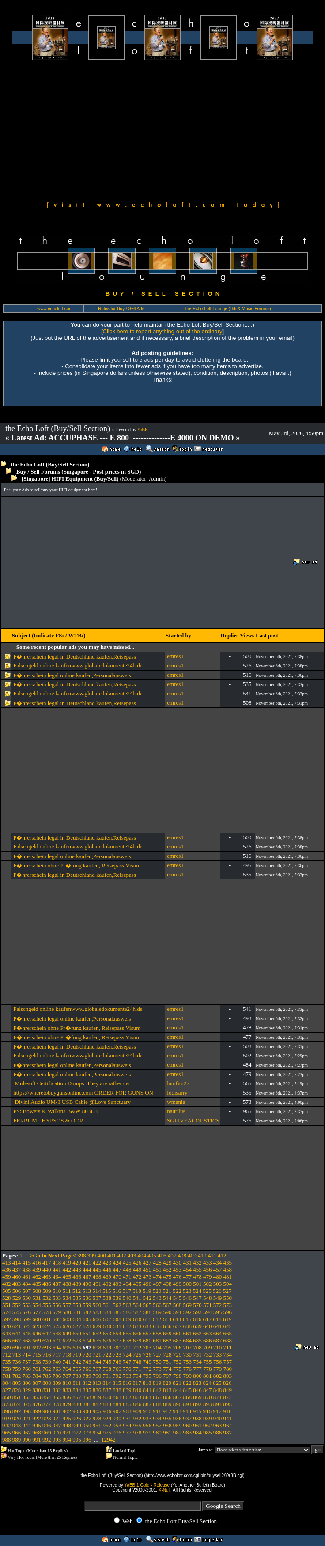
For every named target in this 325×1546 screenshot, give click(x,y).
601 (46, 1319)
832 (57, 1390)
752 (177, 1361)
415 (27, 1262)
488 (67, 1283)
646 (36, 1333)
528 (6, 1298)
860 (107, 1397)
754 (197, 1361)
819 (157, 1383)
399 (91, 1255)
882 (97, 1404)
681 (157, 1340)
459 (6, 1276)
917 (217, 1411)
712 (6, 1354)
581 (76, 1312)
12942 (108, 1439)
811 (76, 1383)
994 (67, 1439)
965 (6, 1432)
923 (46, 1418)
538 (107, 1298)
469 (107, 1276)
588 (147, 1312)
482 (6, 1283)
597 (6, 1319)
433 (207, 1262)
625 (57, 1326)
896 (6, 1411)
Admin (157, 478)
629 (97, 1326)
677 (117, 1340)
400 (102, 1255)
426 (137, 1262)
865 (157, 1397)
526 (217, 1291)
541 (137, 1298)
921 (27, 1418)
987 (227, 1432)
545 (177, 1298)
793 (127, 1376)
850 (6, 1397)
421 (87, 1262)
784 (36, 1376)
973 (87, 1432)
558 (76, 1305)
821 (177, 1383)
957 (157, 1425)
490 (87, 1283)
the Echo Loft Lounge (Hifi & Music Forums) (228, 308)
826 (227, 1383)
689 (6, 1347)
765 (76, 1368)
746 (117, 1361)
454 (187, 1269)
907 (117, 1411)
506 (16, 1291)
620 (6, 1326)
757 (227, 1361)
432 (197, 1262)
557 (67, 1305)
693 (46, 1347)
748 (137, 1361)
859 (97, 1397)
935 (167, 1418)
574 (6, 1312)
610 (137, 1319)
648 (57, 1333)
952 (107, 1425)
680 (147, 1340)
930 (117, 1418)
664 (217, 1333)
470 (117, 1276)
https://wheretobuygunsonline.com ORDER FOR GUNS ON (83, 1092)
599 (27, 1319)
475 (167, 1276)
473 (147, 1276)
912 (167, 1411)
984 (197, 1432)
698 (97, 1347)
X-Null (164, 1490)
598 (16, 1319)
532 (46, 1298)
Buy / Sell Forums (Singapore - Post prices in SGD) (78, 471)
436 (6, 1269)
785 (46, 1376)
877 (46, 1404)
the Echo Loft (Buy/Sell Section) (50, 464)
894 (217, 1404)
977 (127, 1432)
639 (197, 1326)
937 (187, 1418)
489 (76, 1283)
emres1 (175, 656)
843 (167, 1390)
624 (46, 1326)
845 (187, 1390)
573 (227, 1305)
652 (97, 1333)
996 (87, 1439)
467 (87, 1276)
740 (57, 1361)
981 (167, 1432)
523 (187, 1291)
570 (197, 1305)
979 (147, 1432)
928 (97, 1418)
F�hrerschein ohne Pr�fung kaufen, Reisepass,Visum (76, 865)
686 (207, 1340)
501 (197, 1283)
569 (187, 1305)
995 (76, 1439)
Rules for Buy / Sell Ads (121, 308)
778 (207, 1368)
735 (6, 1361)
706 (177, 1347)
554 (36, 1305)
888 (157, 1404)
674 (87, 1340)
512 (76, 1291)
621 (16, 1326)
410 (202, 1255)
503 (217, 1283)
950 (87, 1425)
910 (147, 1411)
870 (207, 1397)
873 (6, 1404)
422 (97, 1262)
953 (117, 1425)
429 (167, 1262)
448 (127, 1269)
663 (207, 1333)
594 (207, 1312)
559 (87, 1305)
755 (207, 1361)
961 (197, 1425)
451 (157, 1269)
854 (46, 1397)
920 (16, 1418)
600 (36, 1319)
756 (217, 1361)
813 (96, 1383)
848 (217, 1390)
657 (147, 1333)
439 (36, 1269)
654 (117, 1333)
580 (67, 1312)
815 (117, 1383)
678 (127, 1340)
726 (147, 1354)
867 (177, 1397)
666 (6, 1340)
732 (207, 1354)
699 (107, 1347)
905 (97, 1411)
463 (46, 1276)
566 (157, 1305)
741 (67, 1361)
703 (147, 1347)
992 (46, 1439)
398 (81, 1255)
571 (207, 1305)
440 (46, 1269)
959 (177, 1425)
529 (16, 1298)
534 (67, 1298)
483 (16, 1283)
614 (177, 1319)
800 (197, 1376)
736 (16, 1361)
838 (117, 1390)
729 (177, 1354)
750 (157, 1361)
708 (197, 1347)
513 (87, 1291)
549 (217, 1298)
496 (147, 1283)
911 (157, 1411)
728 (167, 1354)
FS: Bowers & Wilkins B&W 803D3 (55, 1111)
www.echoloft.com (55, 308)
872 (227, 1397)
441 (57, 1269)
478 (197, 1276)
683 (177, 1340)
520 (157, 1291)
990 (27, 1439)
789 (87, 1376)
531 (36, 1298)
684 (187, 1340)
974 (97, 1432)
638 (187, 1326)
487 (57, 1283)
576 (27, 1312)
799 (187, 1376)
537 (97, 1298)
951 (97, 1425)
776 (187, 1368)
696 (76, 1347)
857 (76, 1397)
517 (127, 1291)
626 (67, 1326)
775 (177, 1368)
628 (87, 1326)
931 (127, 1418)
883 (107, 1404)
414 (16, 1262)
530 (27, 1298)
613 (167, 1319)
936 (177, 1418)
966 (16, 1432)
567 (167, 1305)
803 (227, 1376)
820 (167, 1383)
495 (137, 1283)
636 (167, 1326)
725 (137, 1354)
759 (16, 1368)
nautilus (176, 1111)
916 (207, 1411)
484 (27, 1283)
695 (67, 1347)
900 (46, 1411)
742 (76, 1361)
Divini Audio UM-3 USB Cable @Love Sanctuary (72, 1102)
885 (127, 1404)
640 (207, 1326)
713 (16, 1354)
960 (187, 1425)
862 (127, 1397)
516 (117, 1291)
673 (76, 1340)
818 (147, 1383)
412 (222, 1255)
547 (197, 1298)
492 (107, 1283)
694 (57, 1347)
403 (132, 1255)
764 (67, 1368)
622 (27, 1326)
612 (157, 1319)
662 (197, 1333)
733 (217, 1354)
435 (227, 1262)
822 (187, 1383)
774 (167, 1368)
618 (217, 1319)
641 (217, 1326)
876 (36, 1404)
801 (207, 1376)
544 (167, 1298)
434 (217, 1262)
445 (97, 1269)
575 (16, 1312)
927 (87, 1418)
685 (197, 1340)
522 (177, 1291)
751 (167, 1361)
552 (16, 1305)
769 (117, 1368)
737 (27, 1361)
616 (197, 1319)
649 (67, 1333)
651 (87, 1333)
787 (67, 1376)
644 (16, 1333)
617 (207, 1319)
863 (137, 1397)
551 (6, 1305)
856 (67, 1397)
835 (87, 1390)
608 (117, 1319)
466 (76, 1276)
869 (197, 1397)
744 (97, 1361)
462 (36, 1276)
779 (217, 1368)
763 (57, 1368)
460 (16, 1276)
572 (217, 1305)
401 (111, 1255)
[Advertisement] (162, 129)
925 (67, 1418)
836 (97, 1390)
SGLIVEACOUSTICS (193, 1120)
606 (97, 1319)
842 (157, 1390)
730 (187, 1354)
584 (107, 1312)
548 (207, 1298)
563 (127, 1305)
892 (197, 1404)
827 (6, 1390)
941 (227, 1418)
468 (97, 1276)
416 (36, 1262)
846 (197, 1390)
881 (87, 1404)
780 (227, 1368)
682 (167, 1340)
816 (127, 1383)
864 (147, 1397)
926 (76, 1418)
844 (177, 1390)
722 (107, 1354)
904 (87, 1411)
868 (187, 1397)
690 (16, 1347)
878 (57, 1404)
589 (157, 1312)
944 (27, 1425)
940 (217, 1418)
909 (137, 1411)
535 (76, 1298)
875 (27, 1404)
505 (6, 1291)
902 (67, 1411)
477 (187, 1276)
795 (147, 1376)
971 (67, 1432)
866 (167, 1397)
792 (117, 1376)
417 (46, 1262)
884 (117, 1404)
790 (97, 1376)
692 (36, 1347)
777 (197, 1368)
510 (57, 1291)
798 (177, 1376)
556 (57, 1305)
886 (137, 1404)
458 (227, 1269)
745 (107, 1361)
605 (87, 1319)
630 (107, 1326)
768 (107, 1368)
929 (107, 1418)
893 (207, 1404)
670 (46, 1340)
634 (147, 1326)
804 (6, 1383)
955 (137, 1425)
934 (157, 1418)
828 (16, 1390)
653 (107, 1333)
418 (57, 1262)
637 (177, 1326)
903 (76, 1411)
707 (187, 1347)
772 (147, 1368)
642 (227, 1326)
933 (147, 1418)
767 (97, 1368)
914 (187, 1411)
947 (57, 1425)
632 (127, 1326)
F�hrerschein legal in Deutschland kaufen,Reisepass (74, 656)
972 (76, 1432)
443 (76, 1269)
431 (187, 1262)
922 (36, 1418)
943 (16, 1425)
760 (27, 1368)
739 (46, 1361)
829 (27, 1390)
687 (217, 1340)
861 (117, 1397)
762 (46, 1368)
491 (97, 1283)
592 (187, 1312)
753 (187, 1361)
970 (57, 1432)
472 (137, 1276)
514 (96, 1291)
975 (107, 1432)
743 (87, 1361)
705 (167, 1347)
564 (137, 1305)
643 (6, 1333)
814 (106, 1383)
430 (177, 1262)
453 (177, 1269)
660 (177, 1333)
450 (147, 1269)
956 (147, 1425)
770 (127, 1368)
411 (212, 1255)
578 (46, 1312)
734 (227, 1354)
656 (137, 1333)
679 (137, 1340)
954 (127, 1425)
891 (187, 1404)
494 (127, 1283)
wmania (176, 1102)
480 (217, 1276)
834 (76, 1390)
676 (107, 1340)
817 (136, 1383)
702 (137, 1347)
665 (227, 1333)
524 (197, 1291)
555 (46, 1305)
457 (217, 1269)
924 (57, 1418)
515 (106, 1291)
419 (67, 1262)
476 (177, 1276)
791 (107, 1376)
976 (117, 1432)
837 (107, 1390)
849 (227, 1390)
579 (57, 1312)
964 (227, 1425)
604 (76, 1319)
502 (207, 1283)
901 (57, 1411)
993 (57, 1439)
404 (142, 1255)
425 (127, 1262)
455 (197, 1269)
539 (117, 1298)
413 (6, 1262)
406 (162, 1255)
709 (207, 1347)
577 (36, 1312)
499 (177, 1283)
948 (67, 1425)
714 (27, 1354)
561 (107, 1305)
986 (217, 1432)
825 (217, 1383)
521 (167, 1291)
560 (97, 1305)
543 (157, 1298)
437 (16, 1269)
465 (67, 1276)
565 (147, 1305)
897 (16, 1411)
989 (16, 1439)
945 (36, 1425)
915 (197, 1411)
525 (207, 1291)
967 (27, 1432)
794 (137, 1376)
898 (27, 1411)
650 (76, 1333)
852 (27, 1397)
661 (187, 1333)
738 (36, 1361)
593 (197, 1312)
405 (151, 1255)
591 (177, 1312)
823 (197, 1383)
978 (137, 1432)
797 (167, 1376)
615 (187, 1319)
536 (87, 1298)
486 (46, 1283)
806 (27, 1383)
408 (182, 1255)
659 (167, 1333)
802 (217, 1376)
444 (87, 1269)
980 (157, 1432)
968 (36, 1432)
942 (6, 1425)
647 (46, 1333)
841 (147, 1390)
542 (147, 1298)
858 (87, 1397)
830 (36, 1390)
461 (27, 1276)
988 (6, 1439)
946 (46, 1425)
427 (147, 1262)
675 (97, 1340)
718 (67, 1354)
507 (27, 1291)
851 (16, 1397)
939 (207, 1418)
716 (46, 1354)
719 (76, 1354)
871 (217, 1397)
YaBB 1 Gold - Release (147, 1485)
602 (57, 1319)
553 (27, 1305)
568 (177, 1305)
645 (27, 1333)
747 (127, 1361)
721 (97, 1354)
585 (117, 1312)
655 (127, 1333)
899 (36, 1411)
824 (207, 1383)
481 (227, 1276)
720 (87, 1354)
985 (207, 1432)
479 (207, 1276)
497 (157, 1283)
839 (127, 1390)
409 (192, 1255)
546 (187, 1298)
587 (137, 1312)
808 (46, 1383)
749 (147, 1361)
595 (217, 1312)
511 (67, 1291)
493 (117, 1283)
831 (46, 1390)
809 (57, 1383)
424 (117, 1262)
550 (227, 1298)
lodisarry (177, 1092)
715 (36, 1354)
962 (207, 1425)
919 (6, 1418)
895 (227, 1404)
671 (57, 1340)
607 (107, 1319)
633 (137, 1326)
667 (16, 1340)
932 (137, 1418)
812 (87, 1383)
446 (107, 1269)
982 (177, 1432)
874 (16, 1404)
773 (157, 1368)
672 (67, 1340)
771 (137, 1368)
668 (27, 1340)
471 (127, 1276)
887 (147, 1404)
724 (127, 1354)
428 (157, 1262)
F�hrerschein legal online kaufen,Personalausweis (73, 675)
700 (117, 1347)
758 (6, 1368)
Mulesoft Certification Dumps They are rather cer (71, 1083)
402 (121, 1255)
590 (167, 1312)
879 (67, 1404)
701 (127, 1347)
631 (117, 1326)
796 (157, 1376)
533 (57, 1298)
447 (117, 1269)
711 (227, 1347)
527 (227, 1291)
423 (107, 1262)
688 (227, 1340)
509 (46, 1291)
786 (57, 1376)
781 (6, 1376)
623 (36, 1326)
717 (57, 1354)
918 (227, 1411)
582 (87, 1312)
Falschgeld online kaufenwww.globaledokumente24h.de (77, 665)
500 (187, 1283)
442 (67, 1269)
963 (217, 1425)
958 (167, 1425)
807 (36, 1383)
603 (67, 1319)
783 (27, 1376)
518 (136, 1291)
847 (207, 1390)
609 (127, 1319)
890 (177, 1404)
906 (107, 1411)
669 (36, 1340)
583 (97, 1312)
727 (157, 1354)
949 (76, 1425)
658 (157, 1333)
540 (127, 1298)
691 (27, 1347)
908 (127, 1411)
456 (207, 1269)
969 (46, 1432)
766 (87, 1368)
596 (227, 1312)
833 (67, 1390)
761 (36, 1368)
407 (172, 1255)
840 (137, 1390)
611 (147, 1319)
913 (177, 1411)
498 (167, 1283)
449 (137, 1269)
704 (157, 1347)
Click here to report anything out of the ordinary (163, 331)
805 (16, 1383)
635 (157, 1326)
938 (197, 1418)
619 (227, 1319)
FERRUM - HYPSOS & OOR (48, 1120)
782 (16, 1376)
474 (157, 1276)
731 (197, 1354)
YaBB (142, 429)
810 (67, 1383)
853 (36, 1397)
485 (36, 1283)
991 (36, 1439)
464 (57, 1276)
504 (227, 1283)
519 (147, 1291)
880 (76, 1404)
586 (127, 1312)
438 (27, 1269)
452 (167, 1269)
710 (217, 1347)
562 (117, 1305)
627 (76, 1326)
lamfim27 (178, 1083)
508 (36, 1291)
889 (167, 1404)
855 (57, 1397)
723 (117, 1354)
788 (76, 1376)
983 (187, 1432)
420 (76, 1262)
